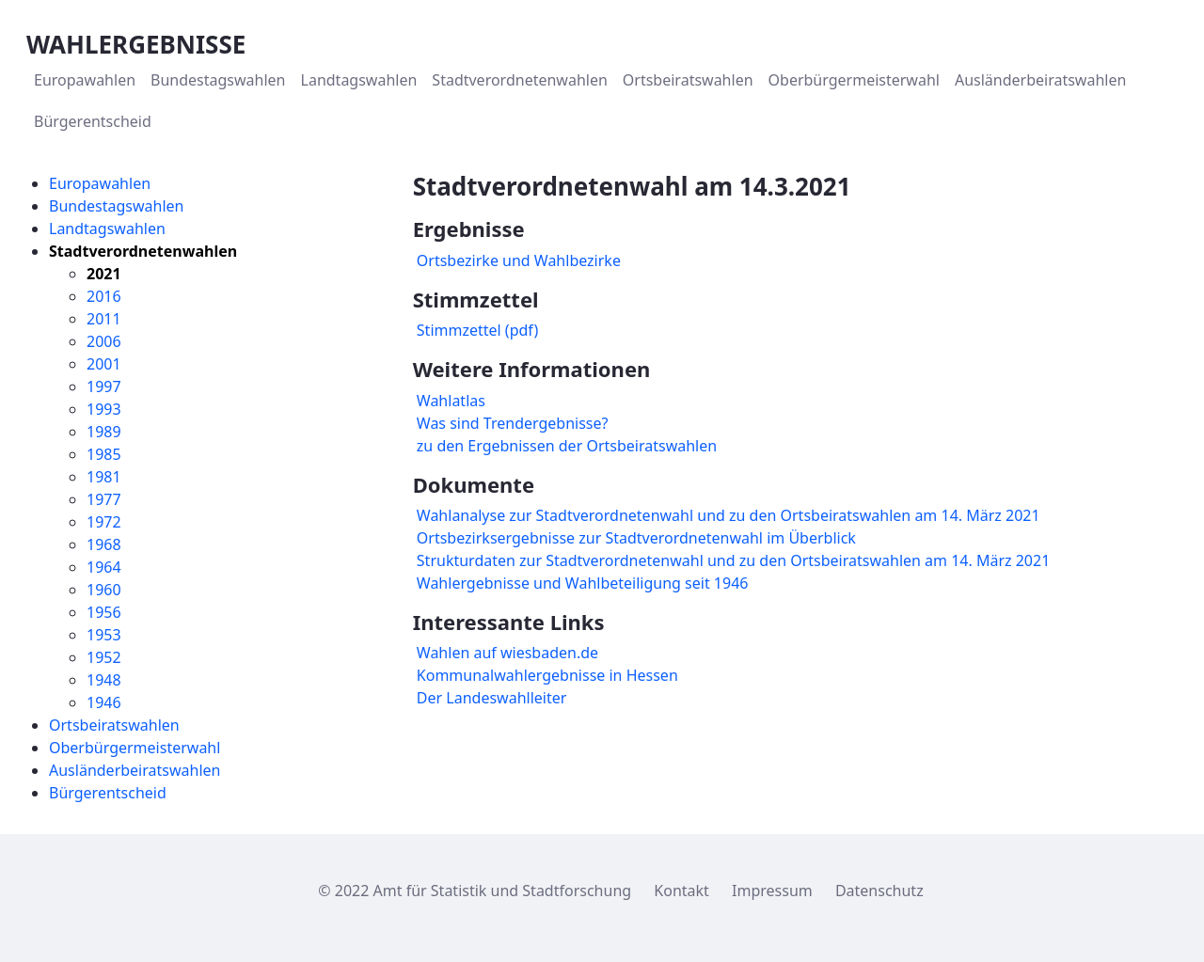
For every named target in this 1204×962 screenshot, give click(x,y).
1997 (104, 386)
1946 (104, 702)
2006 (104, 341)
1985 (104, 454)
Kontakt (681, 890)
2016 (104, 296)
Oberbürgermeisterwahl (134, 747)
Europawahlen (99, 183)
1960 (104, 589)
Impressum (772, 890)
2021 (104, 273)
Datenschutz (879, 890)
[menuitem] (84, 80)
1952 (104, 657)
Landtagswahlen (107, 228)
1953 (104, 634)
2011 (104, 318)
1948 (104, 680)
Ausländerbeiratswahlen (134, 770)
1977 (104, 499)
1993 (104, 409)
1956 (104, 612)
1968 (104, 544)
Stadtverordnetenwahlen (143, 251)
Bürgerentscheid (107, 792)
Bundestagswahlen (116, 206)
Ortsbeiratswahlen (114, 725)
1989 (104, 431)
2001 (104, 364)
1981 (104, 476)
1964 (104, 567)
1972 (104, 522)
